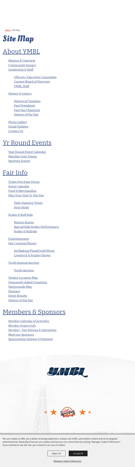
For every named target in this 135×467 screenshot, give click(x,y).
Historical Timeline (27, 101)
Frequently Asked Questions (27, 282)
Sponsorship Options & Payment (30, 339)
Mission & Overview (21, 61)
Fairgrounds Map (20, 287)
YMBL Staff (21, 86)
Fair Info (15, 173)
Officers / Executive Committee (35, 77)
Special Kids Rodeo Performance (36, 227)
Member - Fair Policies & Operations (32, 330)
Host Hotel (21, 207)
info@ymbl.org (53, 387)
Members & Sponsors (34, 312)
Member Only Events (22, 156)
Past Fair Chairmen (27, 110)
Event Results (17, 296)
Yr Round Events (27, 143)
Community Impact (22, 65)
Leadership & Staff (20, 70)
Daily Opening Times (28, 203)
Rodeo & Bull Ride (20, 215)
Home (7, 30)
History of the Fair (26, 114)
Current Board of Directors (32, 82)
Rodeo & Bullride (25, 231)
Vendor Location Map (23, 278)
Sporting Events (19, 161)
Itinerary (14, 291)
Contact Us (15, 131)
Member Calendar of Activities (28, 321)
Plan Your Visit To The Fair (26, 195)
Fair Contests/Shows (22, 243)
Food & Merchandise (22, 191)
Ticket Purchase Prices (24, 182)
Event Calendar (18, 186)
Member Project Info (22, 326)
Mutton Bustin (24, 222)
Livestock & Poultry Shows (32, 255)
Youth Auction (24, 270)
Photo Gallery (17, 122)
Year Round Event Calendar (27, 152)
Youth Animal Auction (23, 263)
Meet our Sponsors (21, 335)
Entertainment (18, 239)
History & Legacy (20, 94)
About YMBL (21, 51)
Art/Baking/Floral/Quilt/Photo (34, 251)
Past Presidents (24, 105)
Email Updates (18, 126)
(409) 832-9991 (30, 387)
